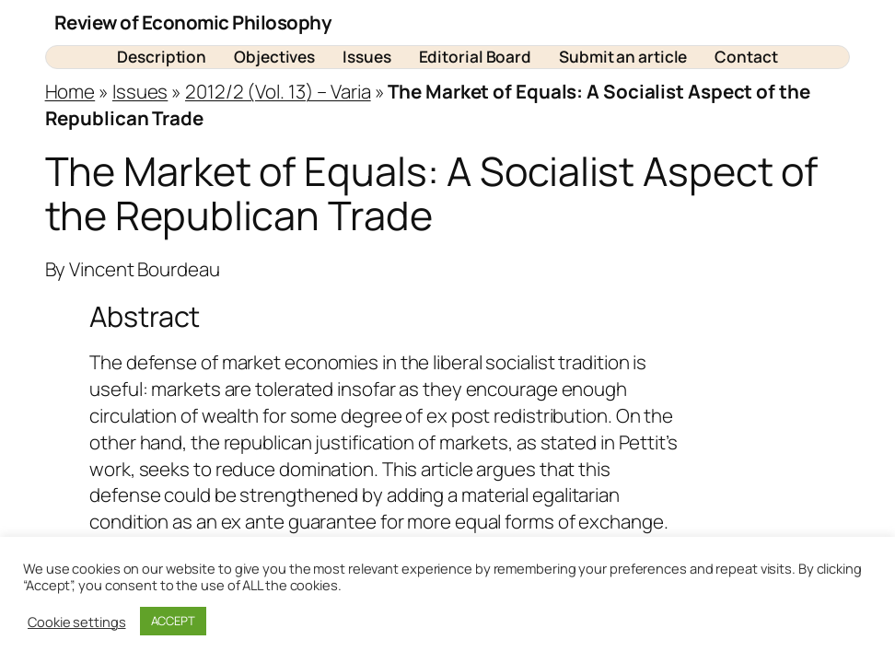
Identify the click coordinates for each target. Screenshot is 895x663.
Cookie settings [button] (77, 621)
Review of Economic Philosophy (193, 22)
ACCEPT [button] (173, 620)
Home (70, 91)
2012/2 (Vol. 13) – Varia (278, 91)
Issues (140, 91)
